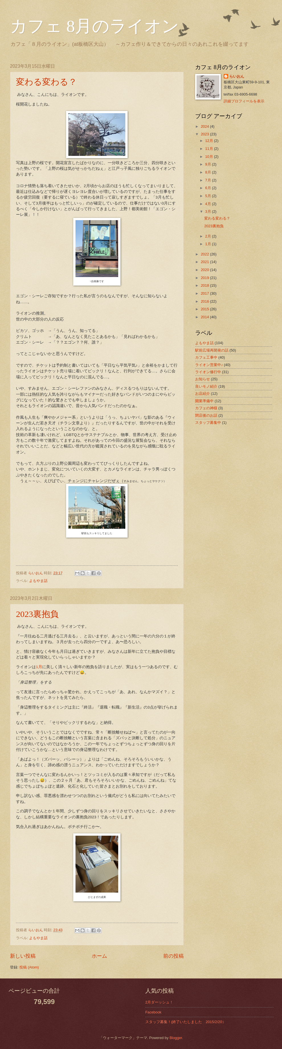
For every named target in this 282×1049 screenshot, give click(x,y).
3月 (208, 211)
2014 (205, 317)
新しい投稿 (23, 956)
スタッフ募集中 (208, 422)
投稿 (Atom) (29, 967)
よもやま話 (38, 581)
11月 (209, 148)
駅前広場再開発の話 (211, 350)
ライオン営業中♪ (209, 365)
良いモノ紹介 (206, 386)
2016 (205, 301)
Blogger (175, 1038)
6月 (208, 188)
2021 (205, 262)
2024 (205, 126)
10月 (209, 156)
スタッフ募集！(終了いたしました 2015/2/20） (185, 1022)
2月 (208, 236)
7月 (208, 180)
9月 (208, 164)
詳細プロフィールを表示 (244, 101)
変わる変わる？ (46, 81)
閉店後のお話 (206, 415)
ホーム (99, 956)
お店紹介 (202, 393)
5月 (208, 196)
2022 (205, 254)
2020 (205, 270)
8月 (208, 172)
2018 (205, 285)
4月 (208, 204)
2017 (205, 293)
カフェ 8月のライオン (94, 26)
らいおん (236, 76)
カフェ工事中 (206, 357)
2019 (205, 278)
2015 (205, 309)
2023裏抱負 (37, 614)
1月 (39, 667)
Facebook (153, 1012)
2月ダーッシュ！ (159, 1002)
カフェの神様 (206, 408)
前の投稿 (173, 956)
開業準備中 (204, 401)
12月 (209, 141)
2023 (205, 134)
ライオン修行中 (208, 372)
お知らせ (202, 379)
